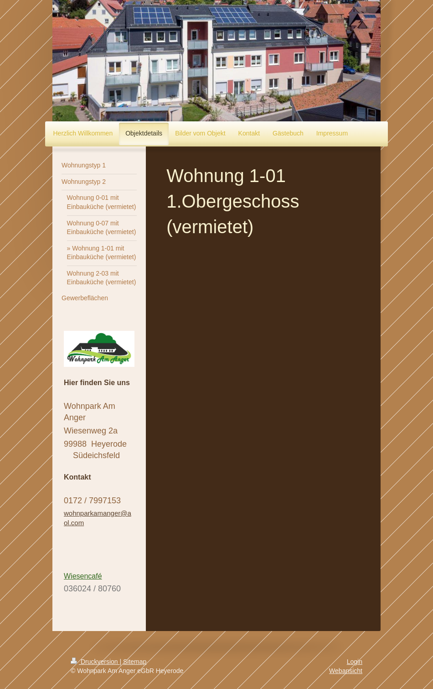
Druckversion (95, 661)
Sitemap (134, 661)
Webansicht (345, 670)
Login (354, 661)
